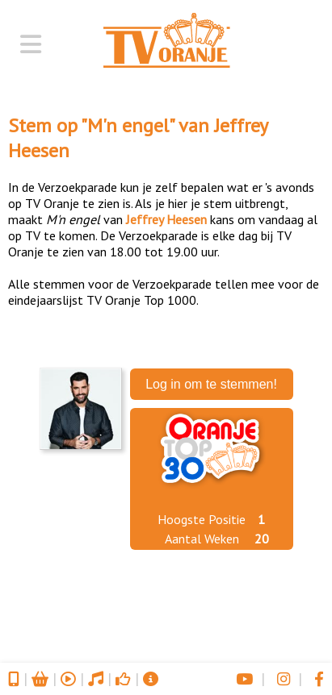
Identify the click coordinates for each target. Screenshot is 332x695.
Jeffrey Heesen (166, 219)
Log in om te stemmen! (211, 384)
